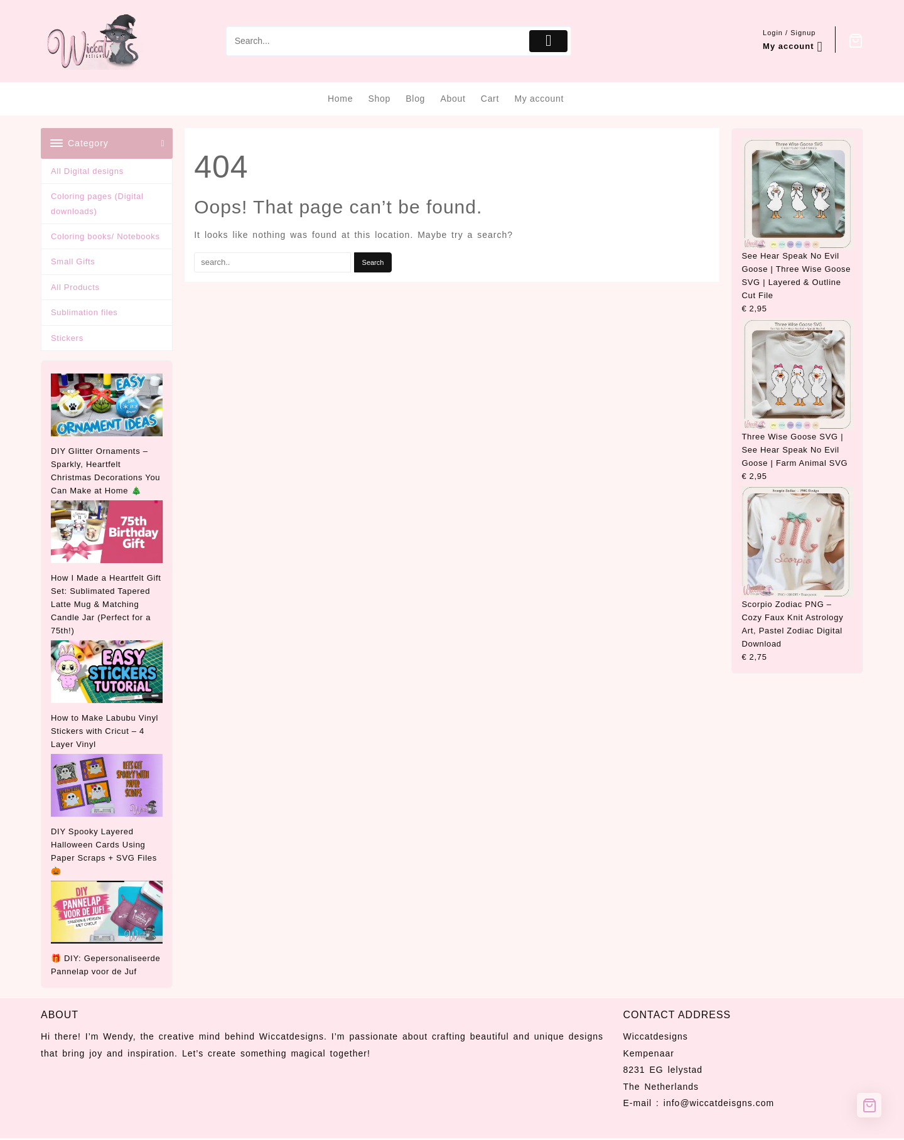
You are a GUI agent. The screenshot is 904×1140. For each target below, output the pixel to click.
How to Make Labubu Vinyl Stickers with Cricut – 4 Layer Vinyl (104, 731)
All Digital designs (87, 171)
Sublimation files (84, 312)
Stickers (67, 338)
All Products (75, 287)
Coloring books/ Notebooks (105, 236)
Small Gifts (73, 261)
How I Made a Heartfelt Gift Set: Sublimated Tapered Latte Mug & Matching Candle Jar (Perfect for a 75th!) (106, 604)
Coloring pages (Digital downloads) (97, 203)
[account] (793, 41)
